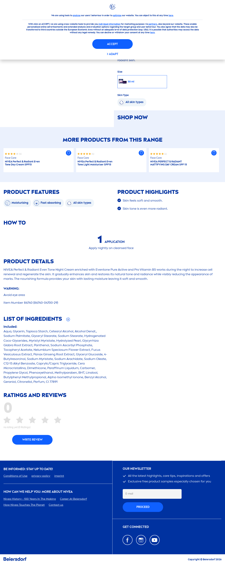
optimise (117, 15)
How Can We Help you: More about (38, 492)
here (171, 15)
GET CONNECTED (136, 527)
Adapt (113, 54)
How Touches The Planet (24, 504)
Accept (112, 44)
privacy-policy (40, 475)
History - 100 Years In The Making (30, 499)
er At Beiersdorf (73, 499)
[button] (68, 153)
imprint (59, 475)
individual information (109, 24)
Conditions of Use (15, 475)
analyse (77, 15)
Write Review (32, 439)
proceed (143, 507)
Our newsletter (137, 469)
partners (153, 24)
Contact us (56, 504)
